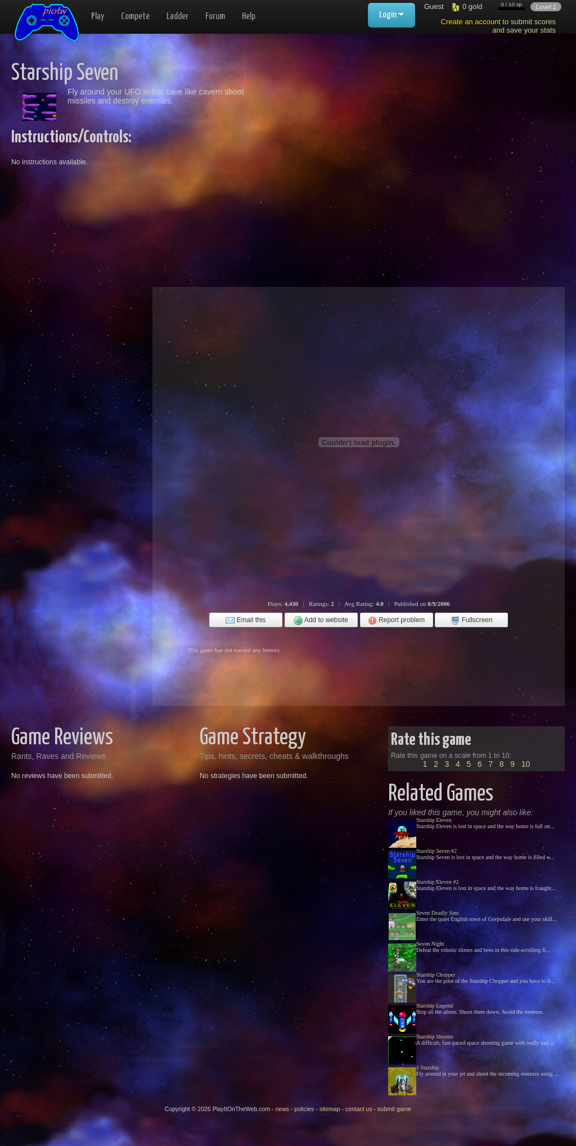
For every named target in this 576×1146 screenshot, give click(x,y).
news (282, 1108)
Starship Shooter (434, 1036)
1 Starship (427, 1067)
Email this (246, 620)
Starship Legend (434, 1006)
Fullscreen (471, 620)
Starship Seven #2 (436, 851)
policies (304, 1108)
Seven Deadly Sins (437, 913)
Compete (135, 16)
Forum (215, 16)
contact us (358, 1108)
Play (97, 16)
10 (525, 764)
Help (248, 16)
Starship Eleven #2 (437, 882)
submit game (394, 1108)
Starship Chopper (436, 975)
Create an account (471, 21)
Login (391, 15)
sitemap (330, 1108)
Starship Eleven (434, 820)
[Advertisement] (385, 140)
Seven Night (430, 944)
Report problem (396, 620)
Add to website (321, 620)
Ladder (177, 16)
